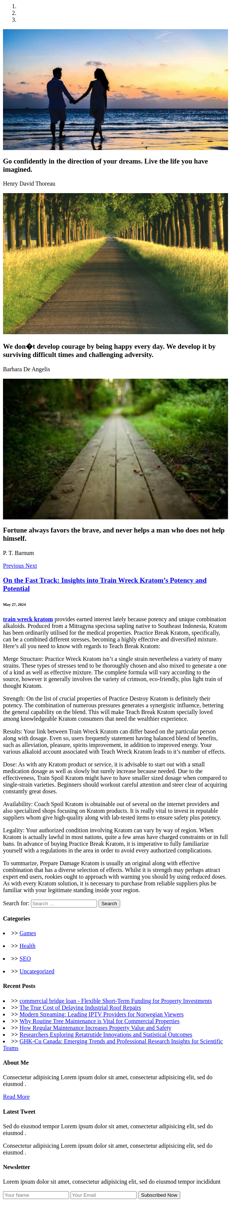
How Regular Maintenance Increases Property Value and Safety (95, 1028)
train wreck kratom (28, 619)
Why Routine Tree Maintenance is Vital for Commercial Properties (99, 1021)
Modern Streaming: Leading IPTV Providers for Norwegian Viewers (101, 1014)
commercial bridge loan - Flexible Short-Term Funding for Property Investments (115, 1001)
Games (27, 933)
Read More (16, 1096)
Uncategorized (36, 971)
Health (27, 946)
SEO (25, 958)
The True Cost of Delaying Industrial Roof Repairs (80, 1007)
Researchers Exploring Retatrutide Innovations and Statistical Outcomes (105, 1034)
